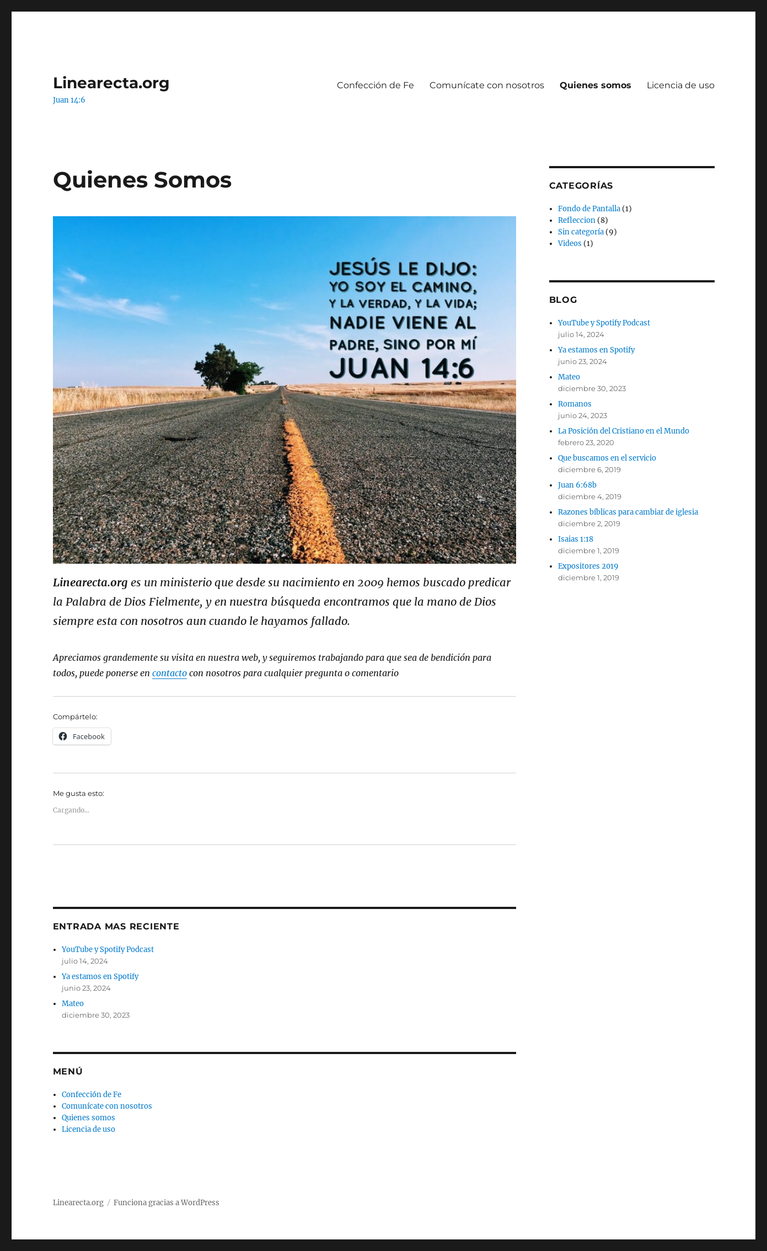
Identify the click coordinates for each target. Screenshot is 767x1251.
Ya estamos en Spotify (100, 976)
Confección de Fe (375, 85)
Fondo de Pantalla (589, 208)
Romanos (575, 404)
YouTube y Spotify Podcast (108, 949)
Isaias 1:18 (575, 539)
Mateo (73, 1003)
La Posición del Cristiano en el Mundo (623, 431)
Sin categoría (581, 232)
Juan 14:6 (69, 100)
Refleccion (577, 220)
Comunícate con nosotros (487, 85)
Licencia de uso (681, 85)
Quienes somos (595, 85)
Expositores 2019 (588, 566)
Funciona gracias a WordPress (166, 1202)
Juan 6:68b (577, 485)
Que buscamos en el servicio (607, 458)
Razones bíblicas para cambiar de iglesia (628, 512)
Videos (570, 243)
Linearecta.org (111, 82)
